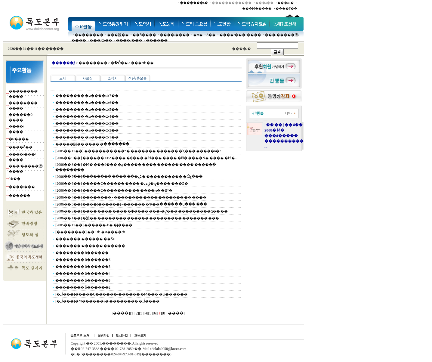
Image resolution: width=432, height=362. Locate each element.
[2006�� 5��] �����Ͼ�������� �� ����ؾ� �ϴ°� (113, 190)
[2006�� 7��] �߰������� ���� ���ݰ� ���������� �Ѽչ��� (128, 177)
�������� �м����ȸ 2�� (87, 130)
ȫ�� (211, 35)
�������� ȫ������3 (82, 280)
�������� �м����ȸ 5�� (87, 109)
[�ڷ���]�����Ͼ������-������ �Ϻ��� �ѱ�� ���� (121, 294)
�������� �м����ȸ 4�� (87, 116)
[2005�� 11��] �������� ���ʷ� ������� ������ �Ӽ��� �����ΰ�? (138, 151)
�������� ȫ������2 (82, 287)
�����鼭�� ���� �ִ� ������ (92, 144)
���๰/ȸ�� (101, 40)
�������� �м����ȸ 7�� (87, 96)
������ (157, 40)
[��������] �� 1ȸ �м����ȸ (90, 232)
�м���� (19, 139)
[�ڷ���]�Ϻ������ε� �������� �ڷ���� (107, 301)
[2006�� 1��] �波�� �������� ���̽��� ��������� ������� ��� (137, 218)
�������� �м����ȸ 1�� (87, 137)
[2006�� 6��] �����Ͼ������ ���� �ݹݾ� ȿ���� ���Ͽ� (121, 183)
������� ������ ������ (90, 246)
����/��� (129, 40)
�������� (89, 35)
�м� (198, 35)
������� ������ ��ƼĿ (85, 239)
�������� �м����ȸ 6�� (87, 103)
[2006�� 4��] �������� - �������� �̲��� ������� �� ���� (130, 197)
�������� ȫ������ (82, 253)
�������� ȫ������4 (82, 273)
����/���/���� (240, 35)
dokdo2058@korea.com (169, 349)
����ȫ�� (20, 147)
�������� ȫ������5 (82, 267)
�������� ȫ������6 (82, 260)
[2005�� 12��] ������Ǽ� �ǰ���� (93, 225)
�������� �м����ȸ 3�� (87, 123)
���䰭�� (118, 35)
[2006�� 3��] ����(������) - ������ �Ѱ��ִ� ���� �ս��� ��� (131, 204)
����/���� (175, 35)
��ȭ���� (144, 35)
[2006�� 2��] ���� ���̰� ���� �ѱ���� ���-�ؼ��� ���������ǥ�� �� (141, 211)
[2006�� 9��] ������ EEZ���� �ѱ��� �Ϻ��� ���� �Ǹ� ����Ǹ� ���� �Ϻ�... (146, 158)
